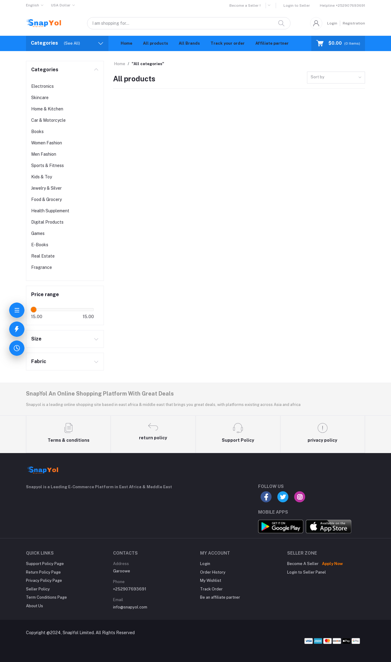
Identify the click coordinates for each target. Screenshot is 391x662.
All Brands (189, 43)
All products (155, 43)
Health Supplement (50, 210)
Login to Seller (296, 5)
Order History (212, 572)
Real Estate (43, 256)
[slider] (34, 310)
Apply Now (332, 563)
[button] (271, 5)
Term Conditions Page (46, 597)
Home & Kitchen (47, 108)
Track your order (227, 43)
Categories (44, 70)
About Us (34, 606)
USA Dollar (61, 5)
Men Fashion (43, 154)
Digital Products (47, 222)
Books (37, 131)
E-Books (39, 244)
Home (126, 43)
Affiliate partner (272, 43)
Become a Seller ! (245, 5)
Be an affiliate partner (220, 597)
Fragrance (41, 267)
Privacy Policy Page (44, 580)
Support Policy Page (45, 563)
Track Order (211, 589)
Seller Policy (38, 589)
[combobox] (336, 78)
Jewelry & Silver (46, 188)
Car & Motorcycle (48, 120)
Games (38, 233)
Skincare (40, 97)
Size (36, 339)
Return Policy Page (43, 572)
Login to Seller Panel (306, 572)
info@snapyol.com (130, 607)
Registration (354, 23)
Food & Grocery (46, 199)
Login (332, 23)
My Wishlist (210, 580)
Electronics (42, 86)
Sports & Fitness (47, 165)
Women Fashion (46, 142)
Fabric (38, 361)
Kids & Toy (41, 176)
